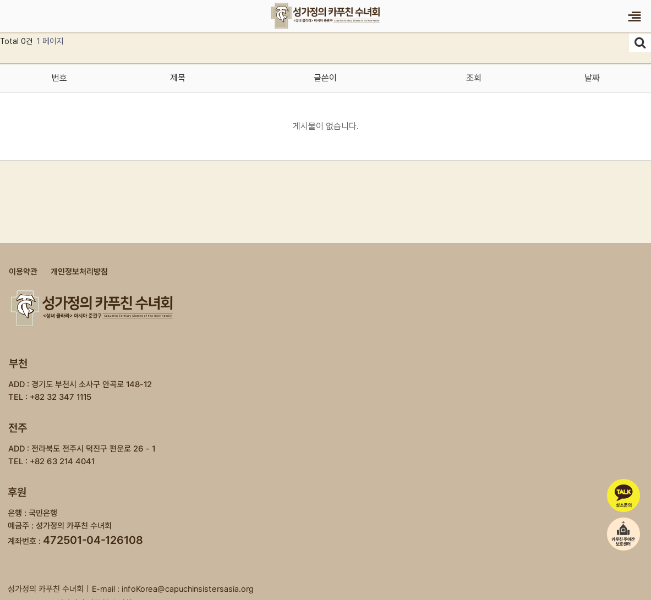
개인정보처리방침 (79, 272)
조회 (473, 78)
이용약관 (23, 272)
